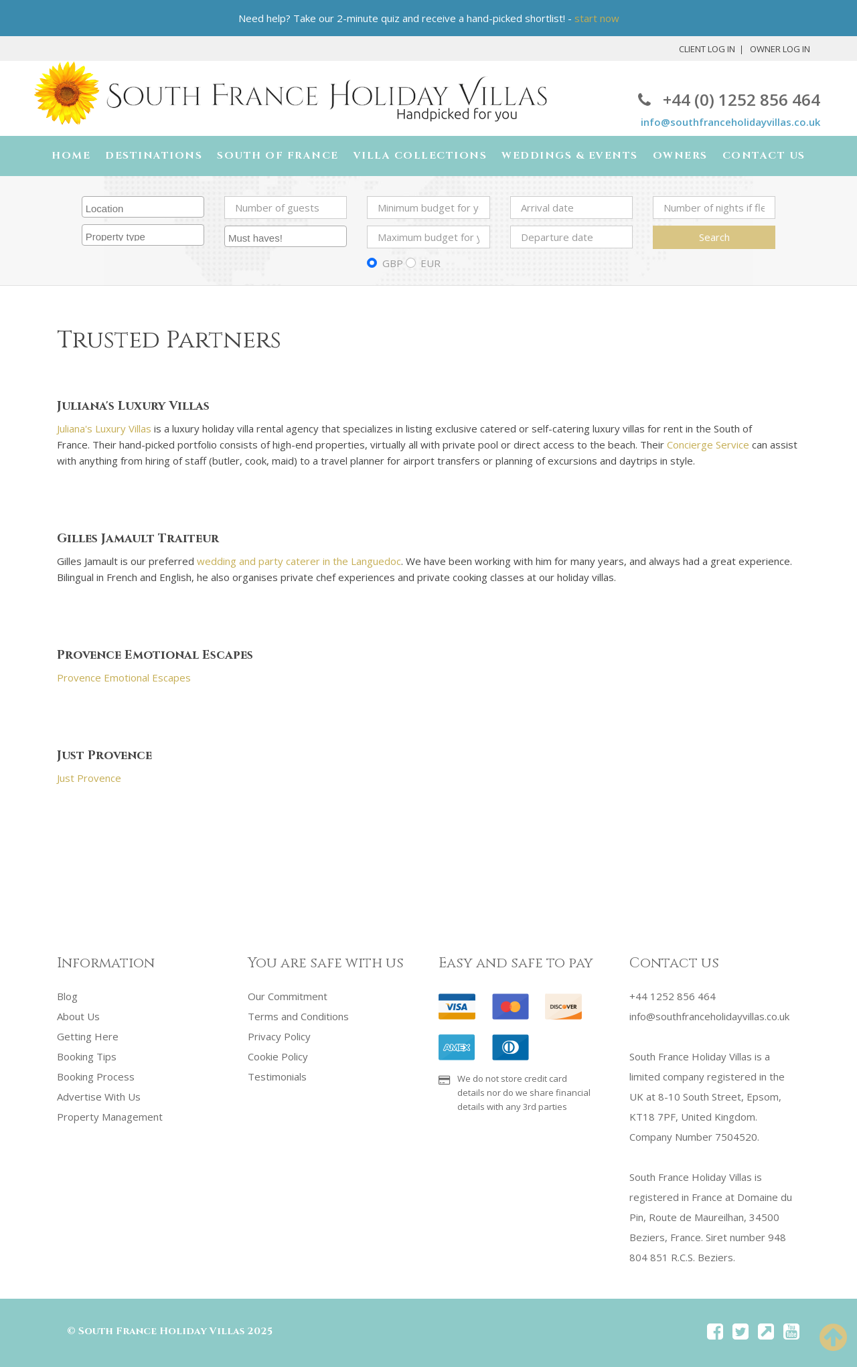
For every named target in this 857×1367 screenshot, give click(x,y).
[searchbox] (145, 207)
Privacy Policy (279, 1036)
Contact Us (763, 156)
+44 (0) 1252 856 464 (729, 99)
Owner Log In (780, 49)
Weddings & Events (569, 156)
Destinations (153, 156)
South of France (278, 156)
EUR (430, 263)
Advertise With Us (99, 1096)
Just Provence (89, 778)
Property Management (110, 1116)
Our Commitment (287, 996)
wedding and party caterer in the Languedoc (299, 561)
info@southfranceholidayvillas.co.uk (730, 122)
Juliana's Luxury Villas (104, 428)
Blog (67, 996)
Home (71, 156)
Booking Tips (86, 1056)
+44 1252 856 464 (672, 996)
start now (596, 18)
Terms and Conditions (298, 1016)
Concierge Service (708, 444)
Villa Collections (420, 156)
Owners (680, 156)
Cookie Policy (278, 1056)
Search (714, 237)
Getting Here (88, 1036)
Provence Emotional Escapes (124, 677)
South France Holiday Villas (161, 1331)
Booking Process (96, 1076)
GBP (392, 263)
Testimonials (277, 1076)
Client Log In (707, 49)
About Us (78, 1016)
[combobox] (143, 207)
